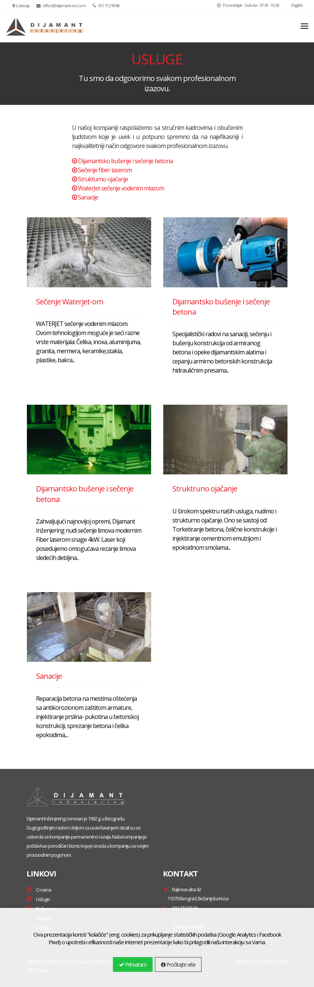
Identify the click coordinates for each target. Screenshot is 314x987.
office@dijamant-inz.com (61, 5)
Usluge (43, 899)
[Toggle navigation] (304, 26)
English (294, 5)
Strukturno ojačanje (103, 179)
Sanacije (88, 197)
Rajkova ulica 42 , (195, 894)
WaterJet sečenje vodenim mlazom (121, 188)
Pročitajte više (178, 964)
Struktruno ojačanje (204, 488)
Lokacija (21, 5)
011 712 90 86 (106, 5)
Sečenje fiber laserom (105, 170)
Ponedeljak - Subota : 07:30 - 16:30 (248, 5)
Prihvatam (133, 964)
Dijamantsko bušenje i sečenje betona (125, 161)
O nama (43, 889)
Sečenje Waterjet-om (69, 301)
